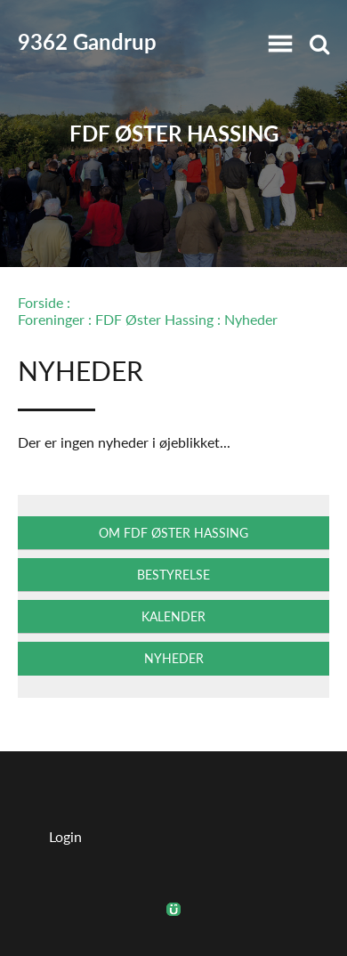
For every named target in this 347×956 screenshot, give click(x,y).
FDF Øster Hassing (173, 134)
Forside (40, 302)
